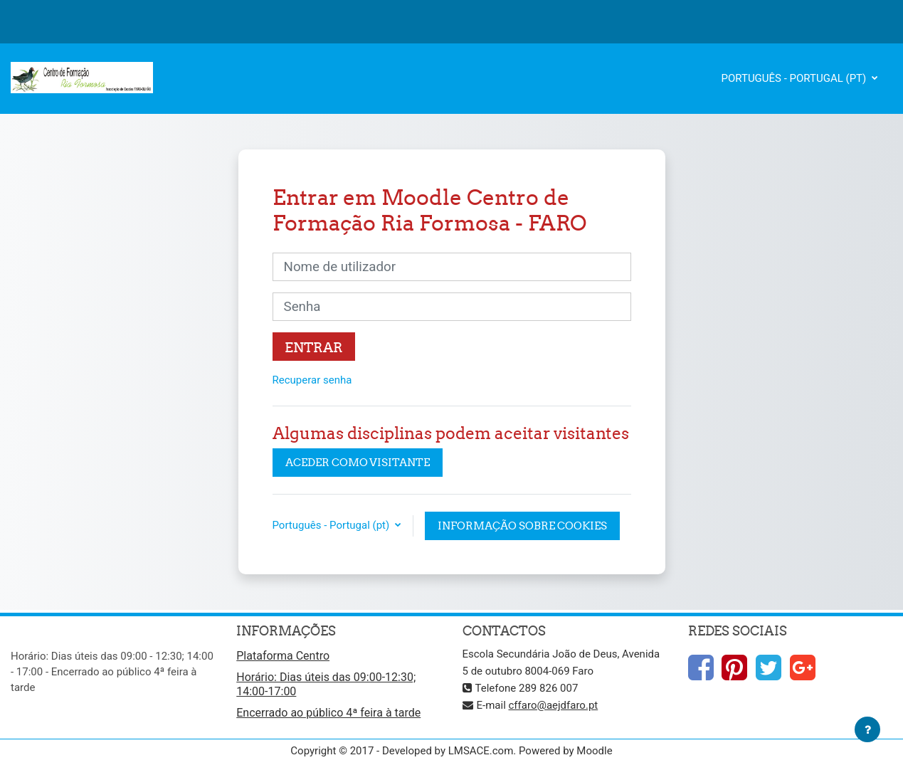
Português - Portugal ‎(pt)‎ (796, 78)
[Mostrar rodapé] (867, 729)
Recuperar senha (312, 380)
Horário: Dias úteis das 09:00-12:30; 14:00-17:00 (326, 684)
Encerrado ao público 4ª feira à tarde (328, 712)
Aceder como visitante (357, 462)
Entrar (314, 347)
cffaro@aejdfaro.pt (553, 705)
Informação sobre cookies (522, 525)
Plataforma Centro (282, 656)
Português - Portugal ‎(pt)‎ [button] (332, 525)
